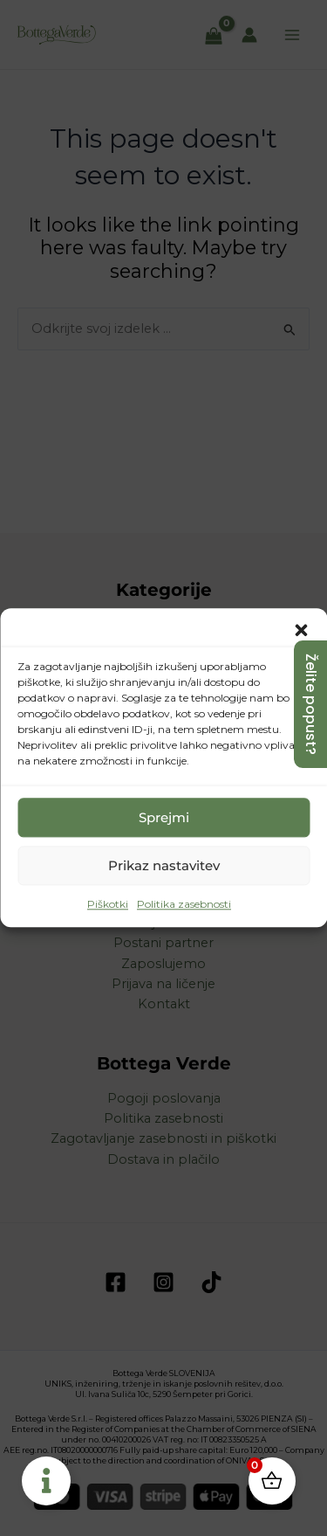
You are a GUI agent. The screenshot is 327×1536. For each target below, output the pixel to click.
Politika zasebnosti (184, 903)
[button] (301, 630)
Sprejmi (164, 817)
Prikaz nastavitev (164, 865)
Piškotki (107, 903)
